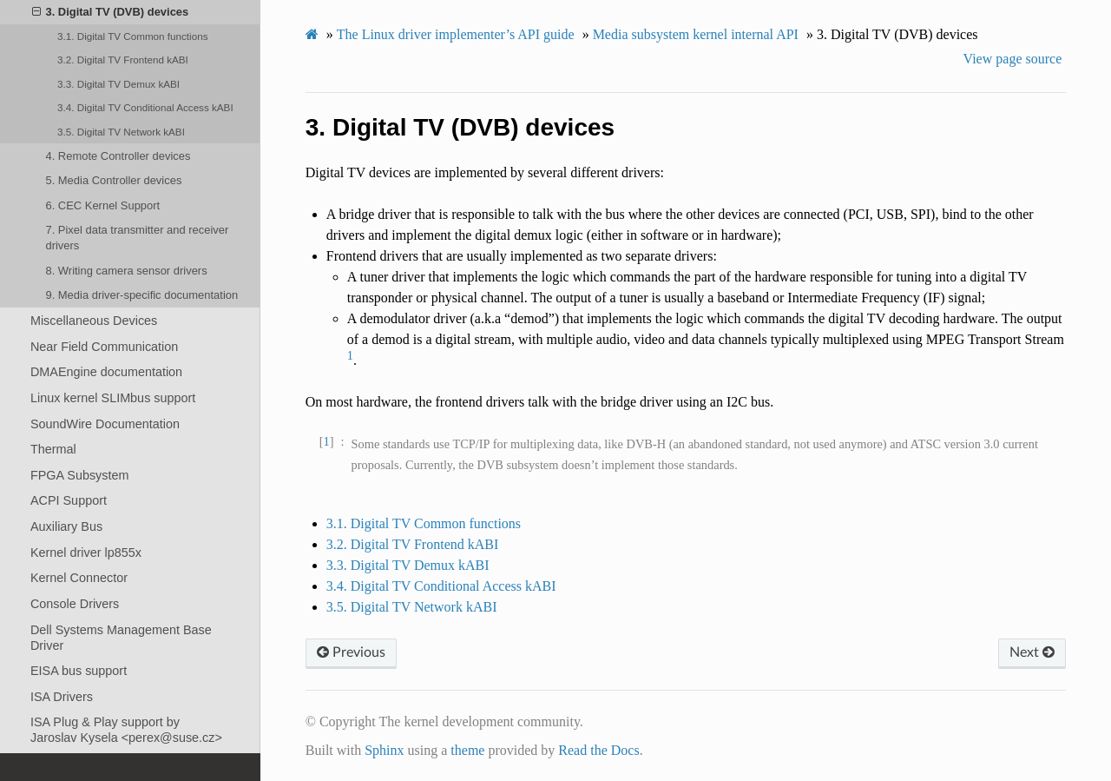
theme (467, 750)
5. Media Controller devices (113, 180)
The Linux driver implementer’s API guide (456, 34)
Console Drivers (74, 604)
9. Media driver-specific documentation (141, 294)
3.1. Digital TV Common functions (132, 36)
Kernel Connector (79, 578)
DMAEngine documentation (106, 372)
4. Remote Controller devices (117, 155)
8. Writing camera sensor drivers (126, 270)
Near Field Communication (104, 347)
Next (1032, 652)
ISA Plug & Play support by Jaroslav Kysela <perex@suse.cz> (126, 730)
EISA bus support (78, 671)
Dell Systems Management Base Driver (121, 637)
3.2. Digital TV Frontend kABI (122, 59)
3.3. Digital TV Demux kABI (118, 83)
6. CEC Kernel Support (102, 205)
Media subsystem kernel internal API (696, 34)
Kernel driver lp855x (85, 552)
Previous (351, 652)
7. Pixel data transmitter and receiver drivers (136, 237)
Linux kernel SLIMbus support (112, 398)
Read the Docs (598, 750)
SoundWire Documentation (105, 424)
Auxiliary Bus (66, 526)
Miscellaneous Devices (93, 321)
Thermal (53, 449)
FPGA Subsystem (79, 475)
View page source (1012, 58)
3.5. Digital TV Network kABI (121, 131)
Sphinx (384, 750)
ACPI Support (68, 500)
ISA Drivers (61, 697)
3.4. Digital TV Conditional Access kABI (145, 107)
